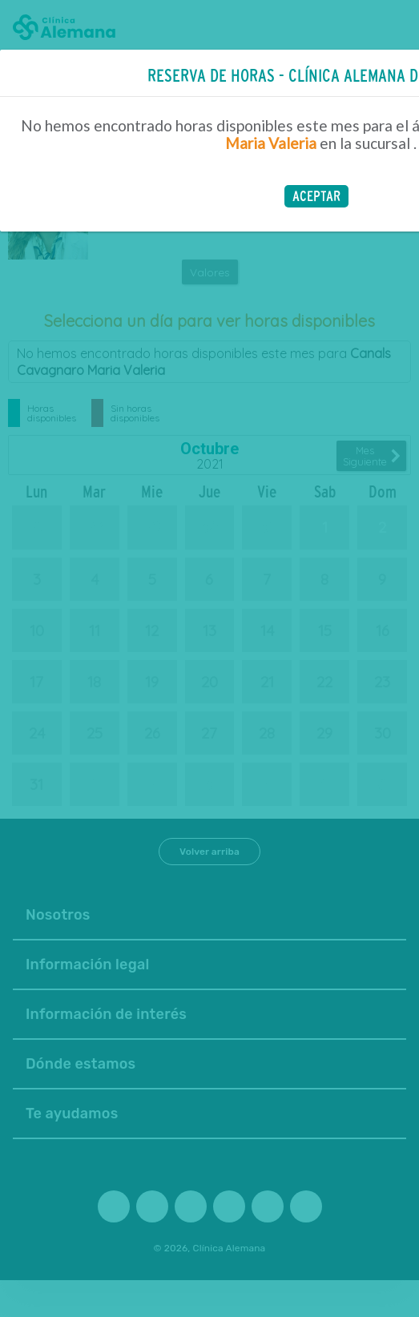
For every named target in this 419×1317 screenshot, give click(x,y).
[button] (316, 196)
